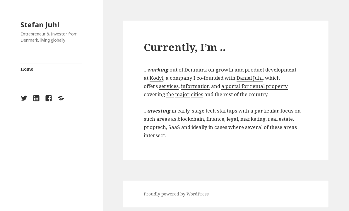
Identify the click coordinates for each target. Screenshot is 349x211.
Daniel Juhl (250, 77)
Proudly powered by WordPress (176, 194)
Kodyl (156, 77)
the (170, 94)
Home (26, 69)
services (169, 86)
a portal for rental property (254, 86)
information (195, 86)
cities (197, 94)
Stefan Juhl (39, 24)
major (182, 94)
